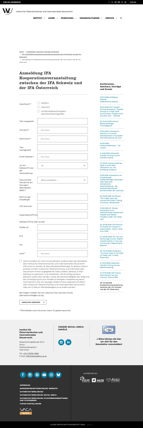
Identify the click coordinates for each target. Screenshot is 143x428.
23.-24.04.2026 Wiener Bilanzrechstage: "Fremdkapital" (109, 123)
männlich (43, 107)
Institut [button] (37, 18)
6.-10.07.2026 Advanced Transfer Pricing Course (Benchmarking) (110, 265)
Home (21, 52)
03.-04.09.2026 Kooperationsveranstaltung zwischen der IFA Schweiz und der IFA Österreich (111, 286)
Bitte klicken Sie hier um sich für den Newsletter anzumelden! (109, 341)
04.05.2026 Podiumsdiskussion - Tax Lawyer (110, 145)
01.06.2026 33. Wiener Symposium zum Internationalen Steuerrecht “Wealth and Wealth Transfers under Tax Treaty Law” (111, 213)
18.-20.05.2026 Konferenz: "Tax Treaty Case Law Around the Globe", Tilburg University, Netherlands (111, 199)
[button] (121, 18)
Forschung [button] (67, 18)
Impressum (25, 385)
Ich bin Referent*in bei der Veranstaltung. (26, 169)
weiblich (43, 103)
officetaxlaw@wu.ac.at (36, 356)
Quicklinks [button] (136, 2)
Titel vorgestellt (26, 121)
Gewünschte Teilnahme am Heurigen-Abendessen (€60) (26, 185)
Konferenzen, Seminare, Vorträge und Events (42, 52)
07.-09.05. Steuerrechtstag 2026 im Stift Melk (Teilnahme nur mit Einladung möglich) (111, 166)
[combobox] (62, 165)
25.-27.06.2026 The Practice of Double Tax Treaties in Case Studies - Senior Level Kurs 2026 (111, 228)
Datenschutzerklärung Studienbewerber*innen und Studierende (44, 399)
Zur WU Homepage (12, 2)
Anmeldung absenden (31, 302)
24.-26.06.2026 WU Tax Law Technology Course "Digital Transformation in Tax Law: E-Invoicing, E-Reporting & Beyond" (111, 241)
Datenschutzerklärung (31, 392)
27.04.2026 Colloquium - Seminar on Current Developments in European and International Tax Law (111, 134)
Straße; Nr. (24, 227)
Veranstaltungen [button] (89, 18)
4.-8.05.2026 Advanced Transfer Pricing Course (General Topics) (110, 155)
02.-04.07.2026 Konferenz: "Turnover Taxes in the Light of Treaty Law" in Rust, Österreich (111, 254)
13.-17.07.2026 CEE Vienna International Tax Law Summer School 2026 (110, 275)
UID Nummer (25, 206)
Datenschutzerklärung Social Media (38, 395)
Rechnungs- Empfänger (25, 198)
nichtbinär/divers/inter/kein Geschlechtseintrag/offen (51, 112)
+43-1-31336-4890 (31, 354)
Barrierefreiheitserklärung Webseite (39, 388)
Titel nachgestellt (25, 148)
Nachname (25, 139)
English (125, 2)
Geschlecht (25, 104)
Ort (20, 245)
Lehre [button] (51, 18)
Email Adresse (26, 157)
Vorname (24, 130)
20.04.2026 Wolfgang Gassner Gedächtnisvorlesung (109, 99)
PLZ (21, 236)
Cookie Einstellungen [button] (30, 404)
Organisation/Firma (27, 215)
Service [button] (110, 18)
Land (22, 253)
